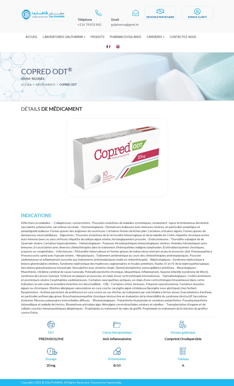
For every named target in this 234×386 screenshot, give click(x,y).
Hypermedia (113, 382)
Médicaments (45, 84)
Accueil (32, 37)
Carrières (154, 37)
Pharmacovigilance (125, 37)
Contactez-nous (183, 37)
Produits (98, 37)
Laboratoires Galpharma (63, 37)
